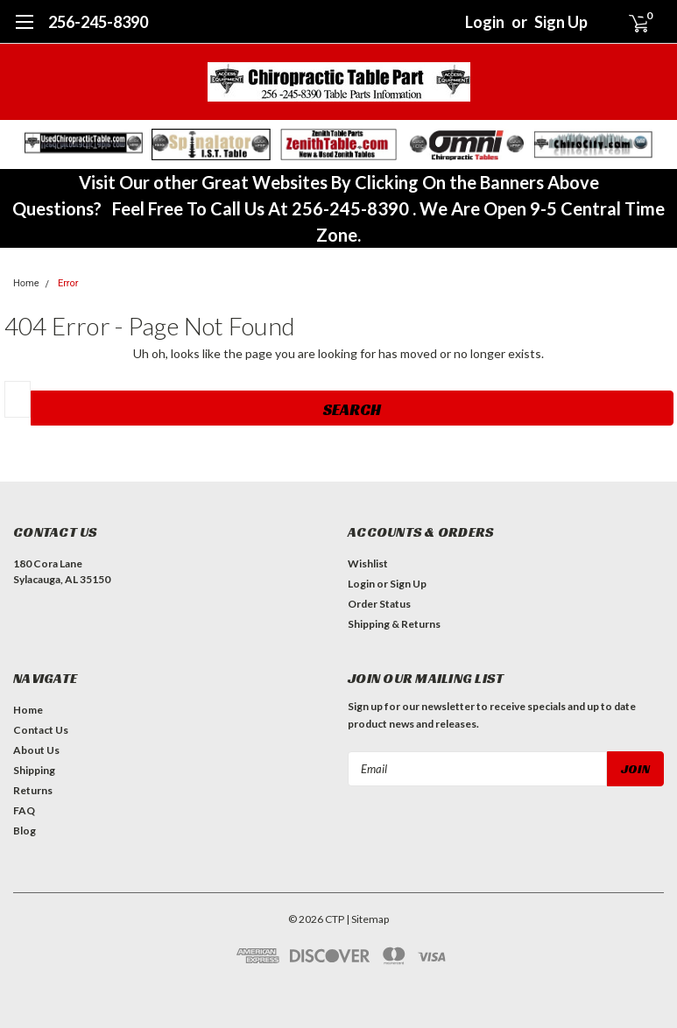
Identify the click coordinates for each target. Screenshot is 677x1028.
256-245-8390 (98, 22)
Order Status (379, 603)
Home (26, 283)
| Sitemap (367, 919)
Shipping (34, 770)
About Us (36, 750)
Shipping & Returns (394, 623)
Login (484, 22)
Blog (24, 830)
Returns (33, 790)
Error (68, 283)
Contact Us (40, 729)
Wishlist (368, 563)
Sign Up (561, 22)
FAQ (24, 810)
